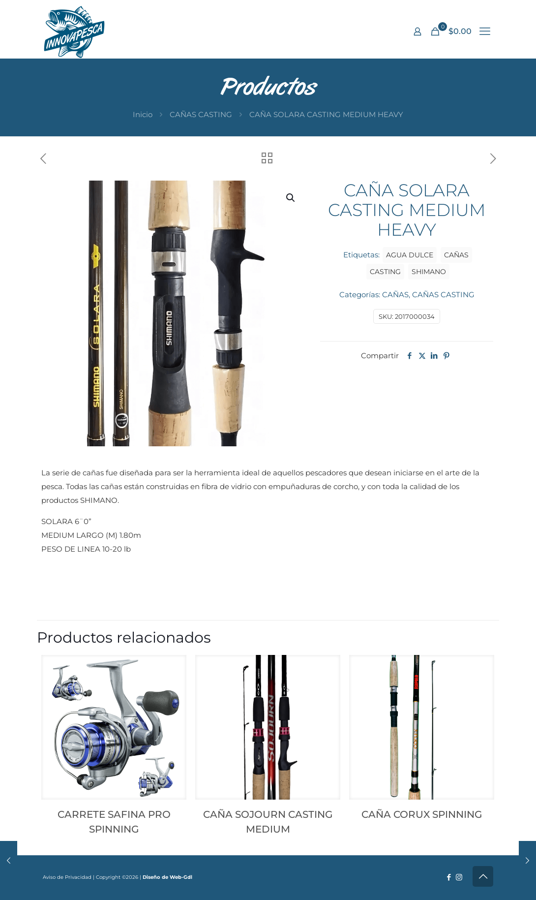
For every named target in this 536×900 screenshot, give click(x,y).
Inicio (142, 114)
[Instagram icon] (459, 877)
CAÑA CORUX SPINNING (421, 814)
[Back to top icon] (483, 876)
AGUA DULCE (409, 255)
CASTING (385, 272)
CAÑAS (395, 294)
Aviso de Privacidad (67, 877)
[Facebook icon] (448, 877)
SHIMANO (429, 272)
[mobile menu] (484, 31)
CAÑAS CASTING (201, 114)
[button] (291, 198)
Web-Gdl (181, 877)
